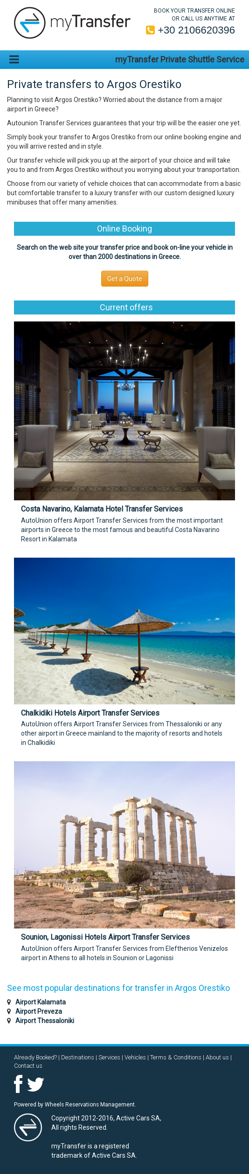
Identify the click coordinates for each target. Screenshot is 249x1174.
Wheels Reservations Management (90, 1104)
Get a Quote (124, 278)
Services (109, 1057)
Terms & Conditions (175, 1057)
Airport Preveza (38, 1011)
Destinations (77, 1057)
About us (217, 1057)
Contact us (28, 1065)
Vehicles (135, 1057)
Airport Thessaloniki (44, 1020)
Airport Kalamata (40, 1002)
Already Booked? (35, 1057)
